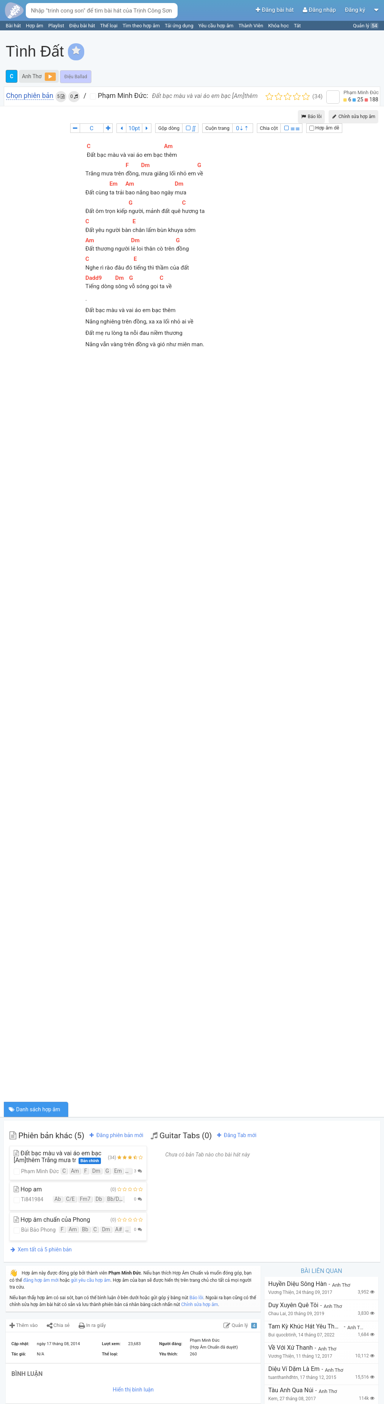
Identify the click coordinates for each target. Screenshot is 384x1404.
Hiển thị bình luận (133, 1390)
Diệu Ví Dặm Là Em (293, 1369)
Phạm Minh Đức (36, 1171)
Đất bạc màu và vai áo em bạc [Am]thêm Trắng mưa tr (57, 1157)
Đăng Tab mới (236, 1135)
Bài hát (14, 25)
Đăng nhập (320, 9)
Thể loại (109, 25)
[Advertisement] (242, 87)
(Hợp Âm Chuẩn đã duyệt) (214, 1347)
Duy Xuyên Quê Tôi (293, 1305)
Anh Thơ (32, 76)
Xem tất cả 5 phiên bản (40, 1249)
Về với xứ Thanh (290, 1347)
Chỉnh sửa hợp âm (199, 1304)
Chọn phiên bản (30, 95)
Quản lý (365, 25)
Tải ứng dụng (179, 25)
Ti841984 (28, 1199)
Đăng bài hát (275, 9)
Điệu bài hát (82, 25)
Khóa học (279, 25)
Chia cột (269, 128)
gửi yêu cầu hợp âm (90, 1280)
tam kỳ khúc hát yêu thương (305, 1326)
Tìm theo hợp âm (142, 25)
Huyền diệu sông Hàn (297, 1284)
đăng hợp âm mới (41, 1280)
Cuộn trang (217, 128)
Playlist (56, 25)
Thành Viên (251, 25)
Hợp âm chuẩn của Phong (52, 1219)
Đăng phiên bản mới (115, 1135)
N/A (40, 1354)
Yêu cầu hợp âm (216, 25)
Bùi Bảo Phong (35, 1230)
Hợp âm (35, 25)
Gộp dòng (168, 128)
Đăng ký (356, 9)
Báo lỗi (311, 116)
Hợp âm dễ (324, 128)
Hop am (28, 1189)
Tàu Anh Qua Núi (290, 1390)
